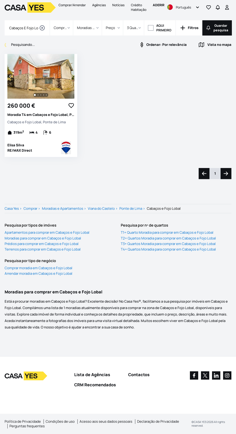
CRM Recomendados (95, 384)
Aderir (158, 5)
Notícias (118, 5)
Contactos (139, 374)
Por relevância (163, 44)
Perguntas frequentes (27, 426)
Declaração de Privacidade (158, 421)
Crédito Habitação (138, 7)
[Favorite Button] (71, 105)
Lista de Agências (92, 374)
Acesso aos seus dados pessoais (106, 421)
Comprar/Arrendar (72, 5)
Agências (99, 5)
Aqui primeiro (163, 27)
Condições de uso (60, 421)
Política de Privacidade (23, 421)
